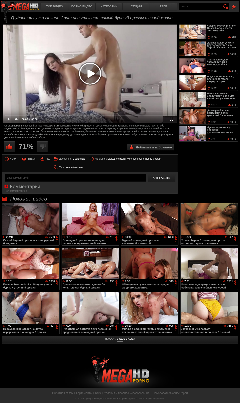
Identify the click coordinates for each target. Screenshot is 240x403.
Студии (136, 6)
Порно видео (82, 6)
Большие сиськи (117, 158)
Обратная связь (62, 393)
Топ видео (54, 6)
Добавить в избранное (154, 147)
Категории (109, 6)
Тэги (163, 6)
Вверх (234, 395)
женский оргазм (74, 167)
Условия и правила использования (126, 393)
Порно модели (153, 158)
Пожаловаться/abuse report (170, 393)
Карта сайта (84, 393)
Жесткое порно (135, 158)
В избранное (234, 6)
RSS (98, 393)
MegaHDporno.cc (23, 7)
